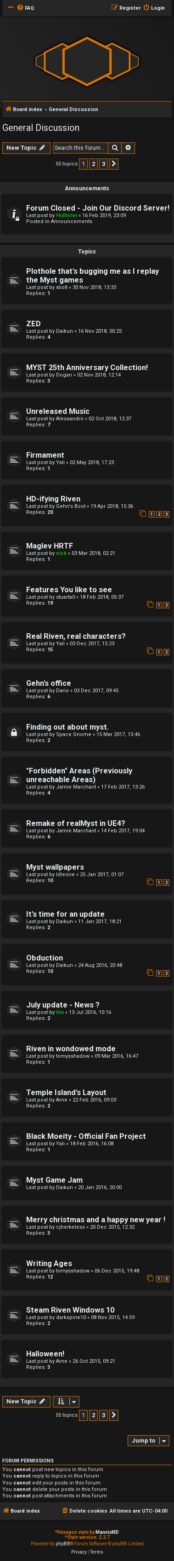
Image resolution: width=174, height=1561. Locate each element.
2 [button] (93, 163)
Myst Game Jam (54, 1180)
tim (60, 1012)
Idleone (65, 875)
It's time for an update (65, 914)
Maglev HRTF (49, 546)
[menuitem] (25, 8)
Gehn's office (48, 683)
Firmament (45, 455)
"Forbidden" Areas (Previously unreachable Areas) (79, 775)
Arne (61, 1100)
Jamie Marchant (76, 787)
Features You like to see (69, 589)
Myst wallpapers (55, 867)
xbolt (61, 287)
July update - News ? (63, 1005)
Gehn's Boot (70, 506)
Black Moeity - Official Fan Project (86, 1136)
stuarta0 (65, 597)
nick (61, 553)
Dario (62, 691)
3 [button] (103, 163)
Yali (60, 462)
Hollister (66, 215)
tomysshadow (73, 1056)
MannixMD (107, 1532)
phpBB (63, 1543)
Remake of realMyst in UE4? (75, 823)
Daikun (64, 331)
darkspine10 (71, 1317)
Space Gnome (73, 734)
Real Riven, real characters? (76, 636)
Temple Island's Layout (66, 1092)
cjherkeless (70, 1227)
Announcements (71, 221)
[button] (113, 164)
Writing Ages (49, 1263)
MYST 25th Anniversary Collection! (87, 367)
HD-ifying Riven (53, 499)
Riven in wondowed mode (71, 1048)
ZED (33, 323)
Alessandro (70, 419)
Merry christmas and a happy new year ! (95, 1219)
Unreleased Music (58, 411)
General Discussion (40, 127)
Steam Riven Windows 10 (70, 1310)
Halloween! (45, 1353)
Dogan (64, 375)
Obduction (44, 958)
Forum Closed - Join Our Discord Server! (97, 208)
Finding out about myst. (67, 727)
